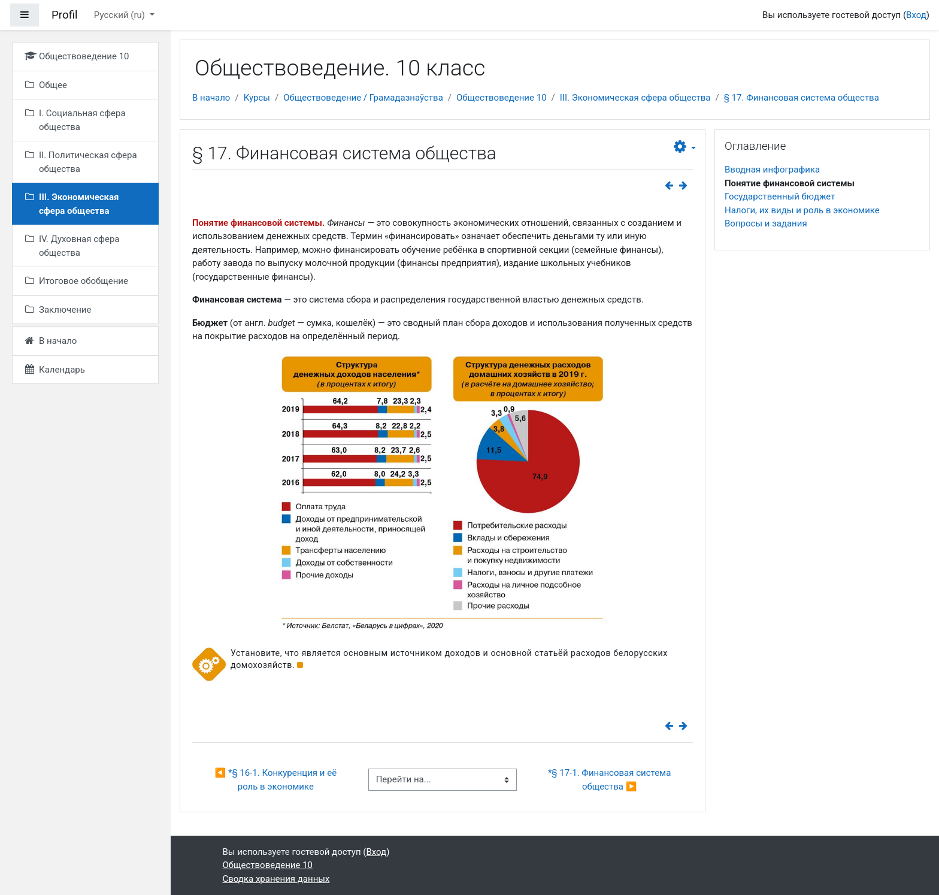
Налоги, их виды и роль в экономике (802, 210)
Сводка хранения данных (276, 878)
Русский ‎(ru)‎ (120, 15)
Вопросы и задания (766, 223)
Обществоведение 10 (501, 97)
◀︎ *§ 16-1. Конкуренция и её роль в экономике (277, 779)
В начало (211, 97)
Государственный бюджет (780, 196)
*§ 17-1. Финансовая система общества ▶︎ (610, 779)
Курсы (257, 97)
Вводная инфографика (772, 169)
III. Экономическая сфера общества (635, 97)
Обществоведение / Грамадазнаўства (363, 97)
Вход (916, 15)
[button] (685, 147)
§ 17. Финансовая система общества (801, 97)
